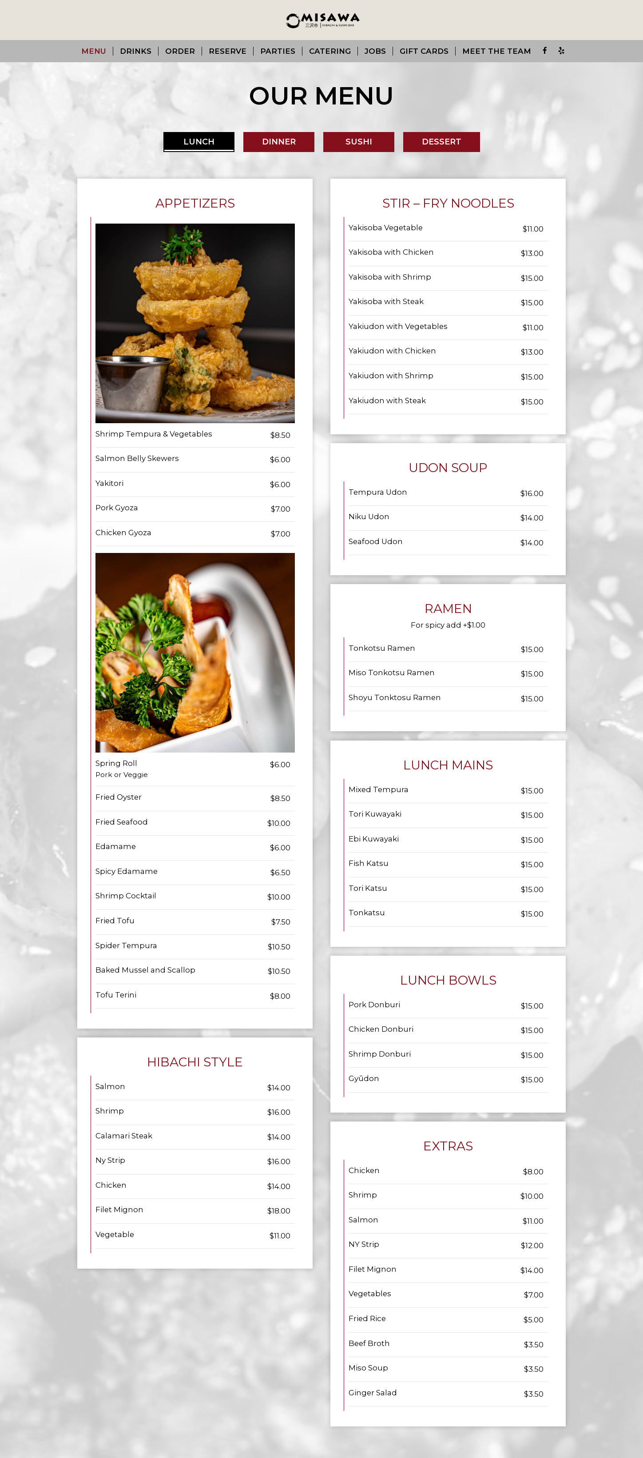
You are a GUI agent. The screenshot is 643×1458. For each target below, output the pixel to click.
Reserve (227, 51)
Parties (277, 51)
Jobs (375, 51)
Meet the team (496, 51)
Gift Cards (424, 51)
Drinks (135, 51)
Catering (330, 51)
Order (180, 51)
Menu (93, 51)
